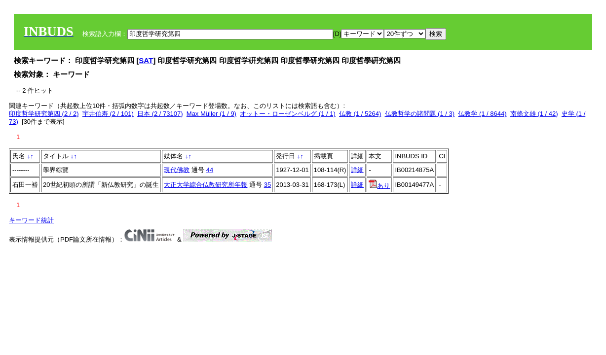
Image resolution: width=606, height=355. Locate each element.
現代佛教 (176, 170)
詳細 (357, 170)
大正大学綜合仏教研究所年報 (205, 184)
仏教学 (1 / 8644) (482, 113)
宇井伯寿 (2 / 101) (108, 113)
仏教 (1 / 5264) (360, 113)
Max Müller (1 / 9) (211, 113)
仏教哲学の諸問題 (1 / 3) (420, 113)
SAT (146, 60)
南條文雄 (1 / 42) (534, 113)
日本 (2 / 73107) (160, 113)
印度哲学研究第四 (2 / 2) (44, 113)
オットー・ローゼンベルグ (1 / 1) (288, 113)
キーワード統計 (31, 220)
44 (209, 170)
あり (379, 185)
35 (267, 184)
